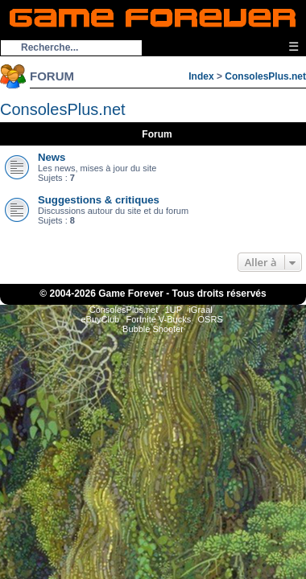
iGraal (200, 309)
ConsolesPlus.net (265, 76)
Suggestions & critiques (98, 200)
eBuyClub (100, 319)
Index (200, 76)
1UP (173, 309)
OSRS (210, 319)
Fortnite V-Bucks (159, 319)
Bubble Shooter (153, 329)
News (51, 157)
